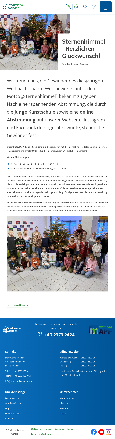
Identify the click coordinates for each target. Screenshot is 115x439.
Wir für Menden (67, 398)
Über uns (64, 403)
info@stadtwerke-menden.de (18, 381)
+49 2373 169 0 (16, 371)
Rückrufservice (12, 398)
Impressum (48, 429)
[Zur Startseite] (13, 9)
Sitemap (70, 429)
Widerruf (9, 418)
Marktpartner (36, 429)
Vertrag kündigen (13, 413)
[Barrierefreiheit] (94, 7)
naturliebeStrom (13, 403)
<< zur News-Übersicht (18, 305)
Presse (63, 413)
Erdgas (8, 408)
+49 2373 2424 (59, 334)
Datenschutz (59, 429)
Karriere (64, 408)
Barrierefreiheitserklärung (41, 434)
